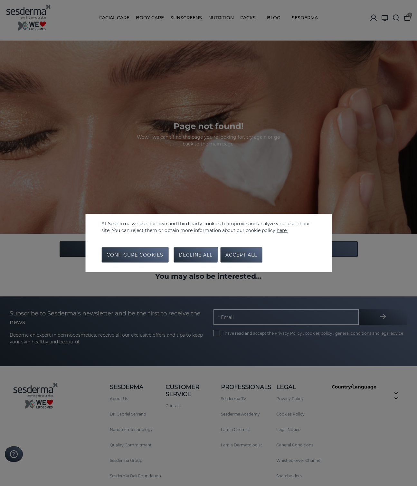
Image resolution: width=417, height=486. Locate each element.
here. (282, 230)
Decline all (196, 255)
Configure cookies (135, 255)
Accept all (241, 255)
